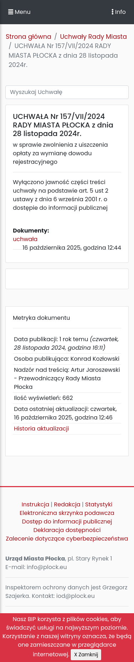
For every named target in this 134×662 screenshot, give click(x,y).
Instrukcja (35, 504)
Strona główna (28, 36)
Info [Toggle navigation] (118, 12)
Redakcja (67, 504)
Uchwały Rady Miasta (93, 36)
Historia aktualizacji (41, 428)
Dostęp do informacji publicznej (67, 521)
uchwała (25, 239)
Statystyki (98, 504)
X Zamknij (86, 654)
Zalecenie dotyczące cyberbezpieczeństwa (67, 539)
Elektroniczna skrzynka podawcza (67, 513)
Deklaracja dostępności (66, 530)
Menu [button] (19, 12)
